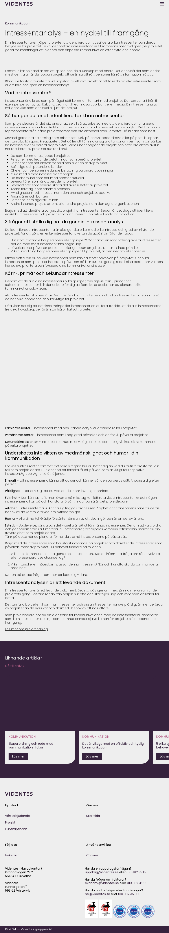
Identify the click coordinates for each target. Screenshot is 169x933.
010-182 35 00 (137, 883)
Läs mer (18, 756)
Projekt (10, 822)
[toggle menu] (162, 3)
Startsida (93, 816)
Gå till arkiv (13, 666)
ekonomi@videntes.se (102, 883)
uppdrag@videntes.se (101, 872)
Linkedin (11, 855)
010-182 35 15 (136, 872)
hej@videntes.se (97, 894)
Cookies (92, 855)
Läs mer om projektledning (26, 629)
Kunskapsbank (16, 829)
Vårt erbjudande (17, 816)
